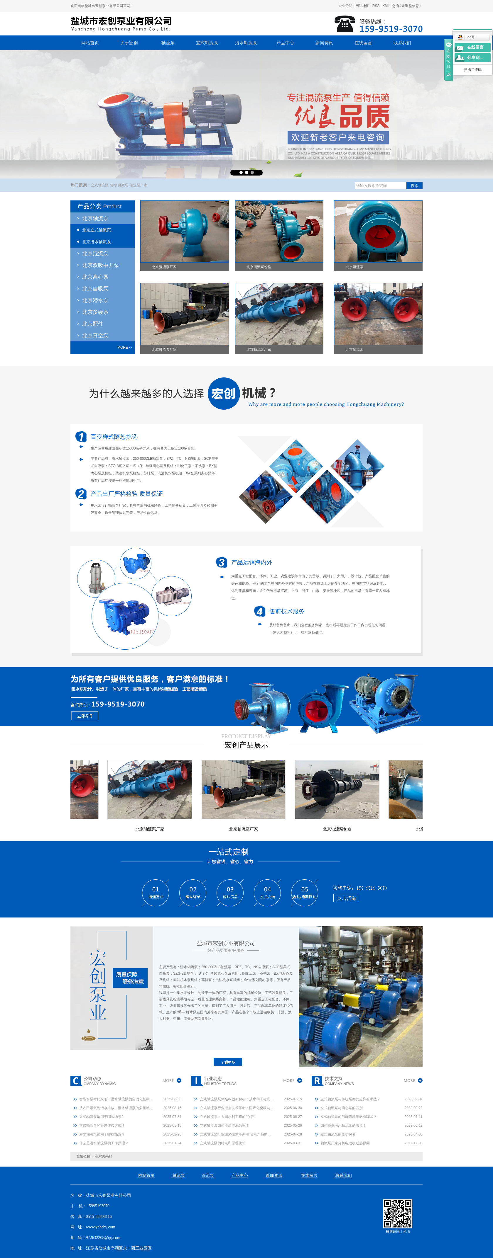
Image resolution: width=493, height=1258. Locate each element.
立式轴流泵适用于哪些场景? (101, 1117)
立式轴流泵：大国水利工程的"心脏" (227, 1117)
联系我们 (402, 42)
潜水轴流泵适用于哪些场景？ (102, 1134)
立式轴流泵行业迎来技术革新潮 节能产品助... (235, 1134)
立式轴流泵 (207, 42)
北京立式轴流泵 (96, 230)
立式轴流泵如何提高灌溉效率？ (224, 1125)
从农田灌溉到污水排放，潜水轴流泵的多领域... (116, 1108)
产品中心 (285, 42)
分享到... (475, 57)
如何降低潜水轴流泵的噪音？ (343, 1125)
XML (385, 6)
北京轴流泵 (95, 218)
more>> (124, 347)
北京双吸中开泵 (100, 265)
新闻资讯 (324, 42)
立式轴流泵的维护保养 (338, 1134)
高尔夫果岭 (103, 1156)
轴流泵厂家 (138, 185)
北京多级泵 (95, 312)
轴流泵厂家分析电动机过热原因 (345, 1143)
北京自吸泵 (95, 289)
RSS (376, 6)
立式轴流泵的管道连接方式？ (102, 1125)
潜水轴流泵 (246, 42)
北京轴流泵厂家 (164, 350)
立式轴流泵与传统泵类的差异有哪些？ (350, 1099)
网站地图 (362, 6)
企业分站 (345, 6)
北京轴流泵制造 (339, 829)
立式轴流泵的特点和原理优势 (223, 1143)
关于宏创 (129, 42)
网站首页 (90, 42)
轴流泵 (168, 42)
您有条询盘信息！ (407, 6)
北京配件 (92, 324)
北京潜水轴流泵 (96, 241)
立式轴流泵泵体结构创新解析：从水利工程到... (236, 1099)
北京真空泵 (95, 335)
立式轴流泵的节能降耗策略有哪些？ (348, 1117)
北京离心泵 (95, 277)
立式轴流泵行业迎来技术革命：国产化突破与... (236, 1108)
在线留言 (363, 42)
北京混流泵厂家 (164, 267)
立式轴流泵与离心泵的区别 (341, 1108)
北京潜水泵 (95, 300)
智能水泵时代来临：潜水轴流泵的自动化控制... (116, 1099)
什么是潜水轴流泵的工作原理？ (104, 1143)
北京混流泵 (95, 253)
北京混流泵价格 (258, 267)
